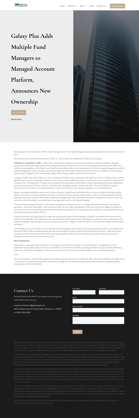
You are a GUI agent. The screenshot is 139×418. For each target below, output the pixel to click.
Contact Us (100, 6)
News (92, 6)
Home (62, 6)
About (82, 6)
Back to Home (16, 119)
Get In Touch (19, 112)
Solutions (71, 6)
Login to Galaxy (117, 6)
